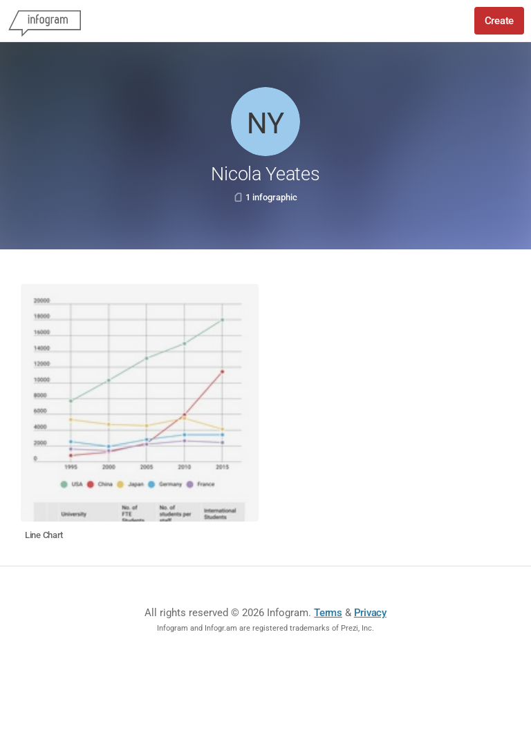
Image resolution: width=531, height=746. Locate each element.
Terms (328, 612)
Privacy (370, 612)
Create (499, 21)
